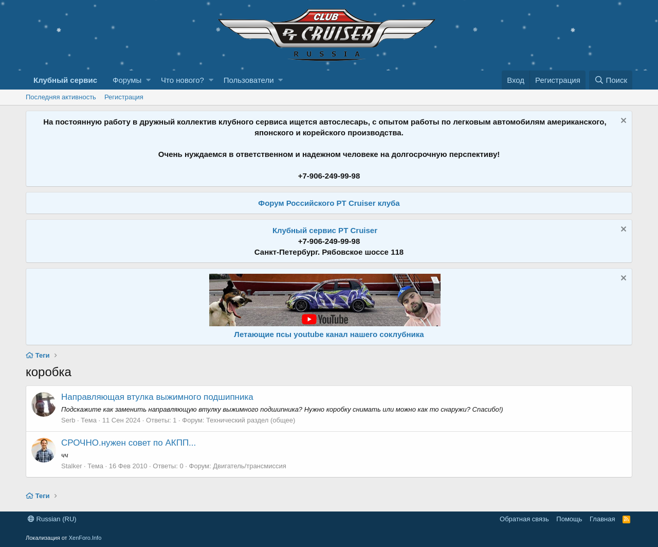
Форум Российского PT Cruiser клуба (328, 203)
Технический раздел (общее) (250, 420)
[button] (148, 80)
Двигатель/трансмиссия (249, 466)
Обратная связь (524, 519)
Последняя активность (61, 97)
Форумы (127, 80)
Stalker (71, 466)
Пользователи (249, 80)
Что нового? (182, 80)
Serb (68, 420)
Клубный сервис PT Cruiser (324, 230)
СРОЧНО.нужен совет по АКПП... (128, 443)
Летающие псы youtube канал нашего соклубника (329, 334)
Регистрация (123, 97)
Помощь (569, 519)
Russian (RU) (52, 519)
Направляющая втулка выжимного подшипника (157, 397)
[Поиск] (610, 80)
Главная (602, 519)
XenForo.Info (85, 538)
